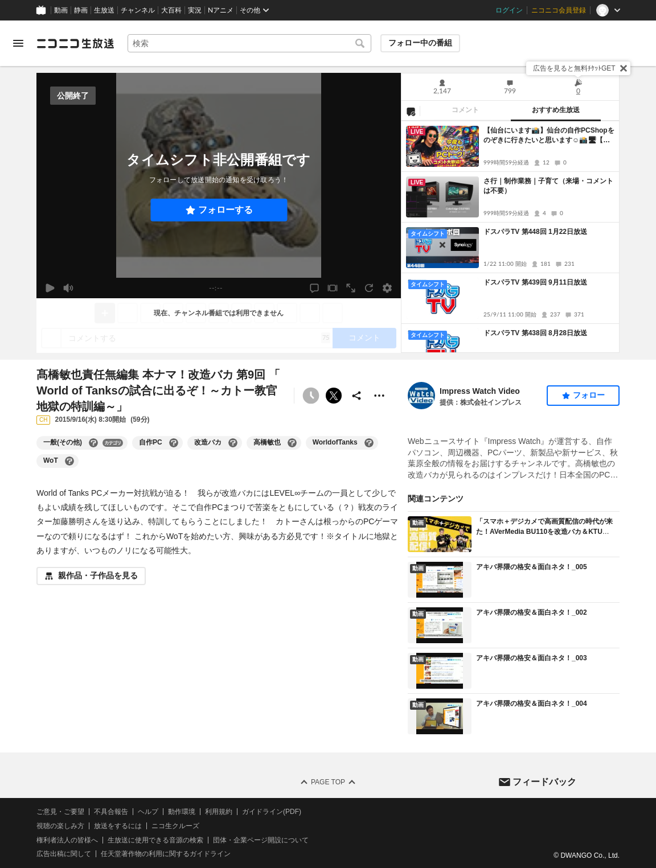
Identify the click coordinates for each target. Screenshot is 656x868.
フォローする (225, 210)
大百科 (171, 10)
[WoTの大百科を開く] (69, 461)
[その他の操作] (379, 396)
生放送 (104, 10)
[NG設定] (410, 111)
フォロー (589, 395)
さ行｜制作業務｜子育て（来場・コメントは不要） (548, 186)
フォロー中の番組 (420, 42)
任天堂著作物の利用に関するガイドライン (166, 853)
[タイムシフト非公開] (311, 396)
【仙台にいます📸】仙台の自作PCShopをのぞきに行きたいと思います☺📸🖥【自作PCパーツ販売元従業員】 (548, 135)
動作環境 (181, 811)
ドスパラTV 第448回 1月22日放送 (535, 232)
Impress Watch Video (480, 391)
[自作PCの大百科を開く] (173, 442)
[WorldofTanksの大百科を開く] (369, 442)
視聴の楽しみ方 (60, 826)
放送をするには (118, 825)
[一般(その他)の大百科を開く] (93, 442)
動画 (61, 10)
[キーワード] (249, 43)
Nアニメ (220, 10)
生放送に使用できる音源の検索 (155, 839)
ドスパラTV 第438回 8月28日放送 (535, 333)
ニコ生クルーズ (175, 825)
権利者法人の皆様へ (67, 840)
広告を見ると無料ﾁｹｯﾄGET (574, 68)
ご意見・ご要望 (60, 812)
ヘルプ (148, 811)
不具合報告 (111, 811)
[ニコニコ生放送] (75, 43)
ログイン (509, 10)
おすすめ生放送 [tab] (556, 110)
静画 (81, 10)
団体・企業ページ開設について (261, 839)
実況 (195, 10)
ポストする (334, 396)
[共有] (356, 396)
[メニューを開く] (18, 43)
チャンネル (138, 10)
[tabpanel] (510, 236)
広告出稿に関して (63, 854)
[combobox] (249, 43)
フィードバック (544, 781)
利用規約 (218, 811)
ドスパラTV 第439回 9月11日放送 (535, 282)
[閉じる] (623, 68)
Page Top (328, 782)
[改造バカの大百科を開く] (232, 442)
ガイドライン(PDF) (271, 811)
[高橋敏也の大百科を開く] (292, 442)
